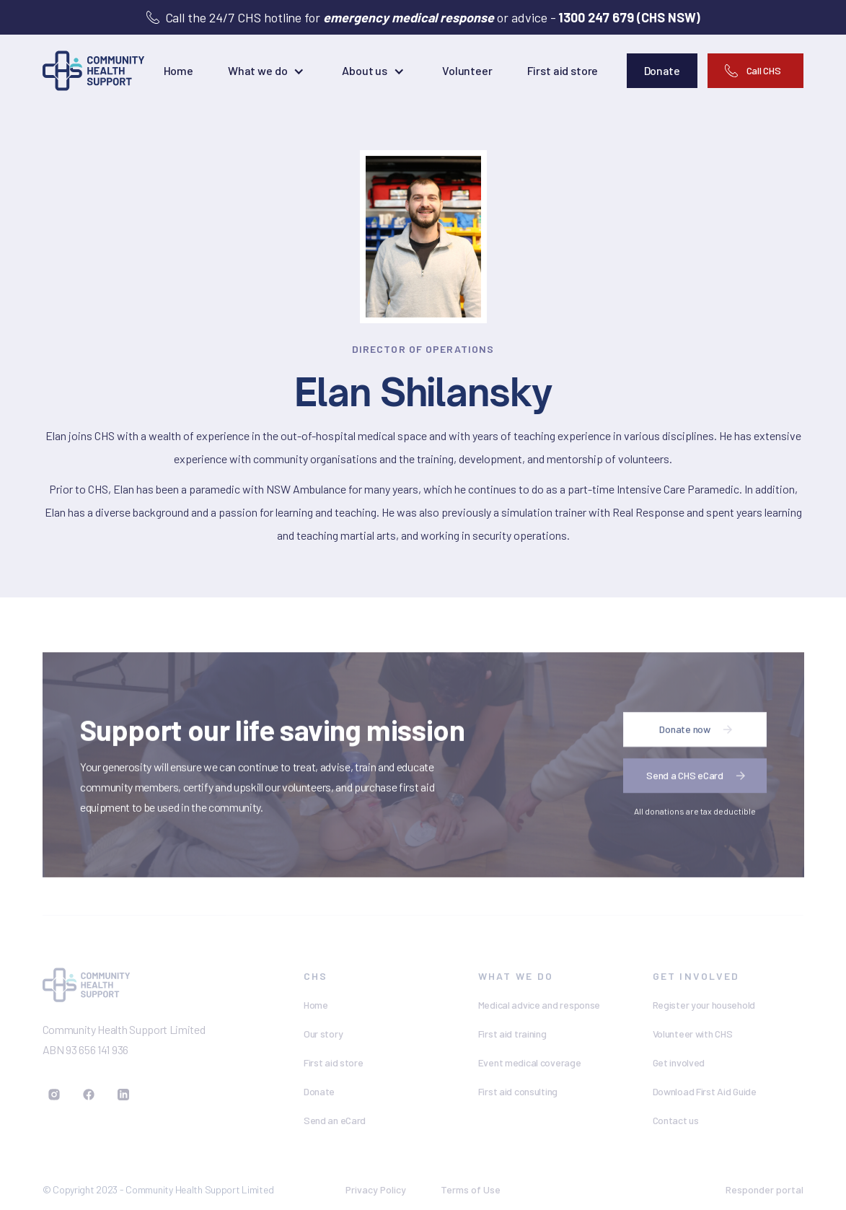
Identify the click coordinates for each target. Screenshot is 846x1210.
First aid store (563, 70)
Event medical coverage (529, 1062)
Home (178, 70)
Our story (323, 1033)
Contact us (676, 1120)
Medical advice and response (539, 1005)
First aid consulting (518, 1091)
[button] (267, 71)
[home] (94, 71)
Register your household (704, 1005)
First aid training (512, 1033)
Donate (319, 1091)
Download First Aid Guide (705, 1091)
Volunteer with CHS (693, 1033)
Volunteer (467, 70)
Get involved (679, 1062)
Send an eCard (335, 1120)
